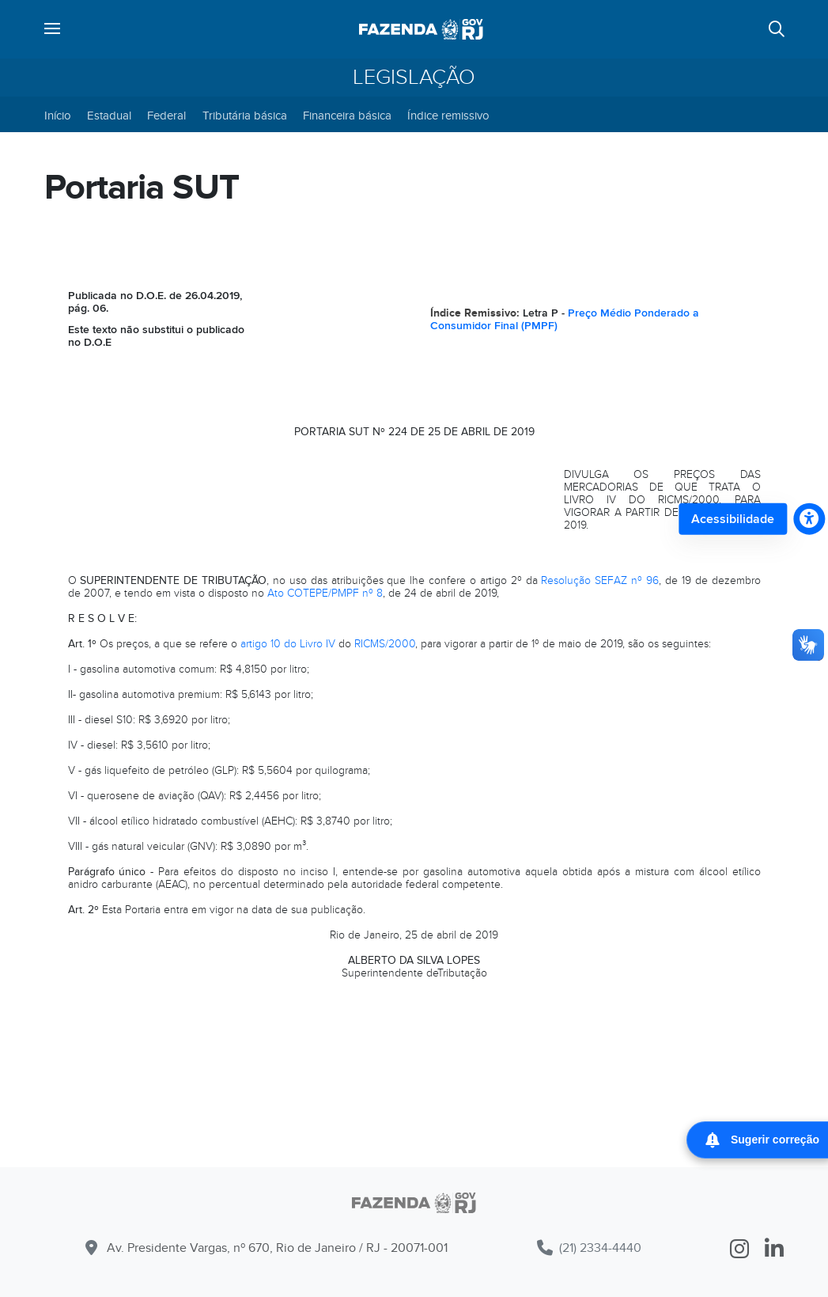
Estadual (109, 115)
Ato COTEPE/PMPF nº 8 (325, 593)
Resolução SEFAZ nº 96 (600, 580)
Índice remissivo (448, 115)
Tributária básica (244, 115)
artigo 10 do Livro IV (287, 643)
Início (57, 115)
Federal (166, 115)
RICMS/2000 (384, 643)
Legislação (414, 77)
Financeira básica (347, 115)
